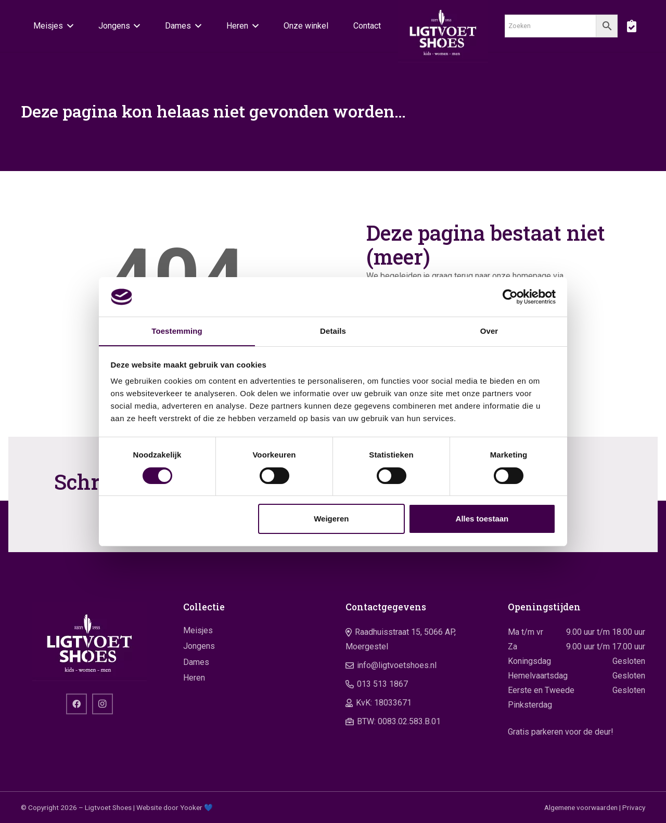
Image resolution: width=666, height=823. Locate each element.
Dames (196, 662)
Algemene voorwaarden (581, 807)
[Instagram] (102, 704)
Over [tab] (489, 330)
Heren (194, 678)
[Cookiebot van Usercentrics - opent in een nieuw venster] (510, 296)
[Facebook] (76, 704)
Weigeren (331, 519)
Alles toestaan (482, 519)
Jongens (199, 646)
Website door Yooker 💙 (174, 807)
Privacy (633, 807)
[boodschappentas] (631, 26)
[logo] (443, 31)
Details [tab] (333, 330)
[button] (68, 26)
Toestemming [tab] (176, 330)
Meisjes (198, 630)
